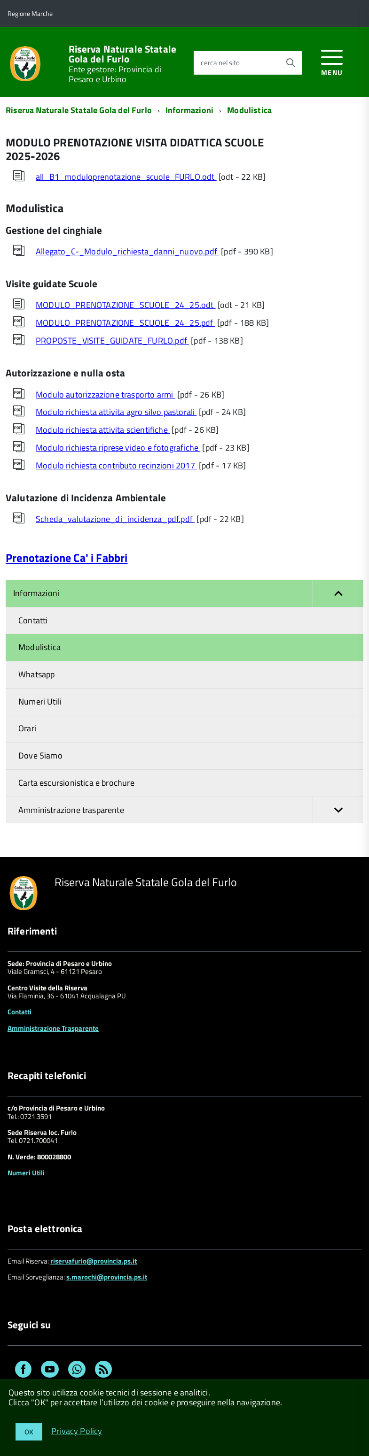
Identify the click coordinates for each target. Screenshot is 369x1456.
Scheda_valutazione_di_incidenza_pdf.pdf (115, 519)
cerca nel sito (220, 63)
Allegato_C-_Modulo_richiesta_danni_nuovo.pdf (127, 251)
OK (28, 1431)
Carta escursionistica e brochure (76, 782)
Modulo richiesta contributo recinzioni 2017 (116, 465)
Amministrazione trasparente (190, 810)
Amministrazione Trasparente (53, 1028)
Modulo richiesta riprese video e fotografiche (118, 447)
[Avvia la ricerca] (290, 63)
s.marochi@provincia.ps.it (106, 1277)
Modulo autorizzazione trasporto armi (105, 394)
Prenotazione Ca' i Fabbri (67, 557)
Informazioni (189, 110)
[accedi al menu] (332, 61)
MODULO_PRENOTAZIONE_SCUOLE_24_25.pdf (125, 322)
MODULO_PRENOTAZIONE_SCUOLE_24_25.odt (126, 305)
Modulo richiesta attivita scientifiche (103, 429)
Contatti (32, 620)
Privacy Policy (76, 1430)
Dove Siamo (40, 755)
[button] (338, 593)
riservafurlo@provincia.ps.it (93, 1261)
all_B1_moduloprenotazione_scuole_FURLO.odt (126, 176)
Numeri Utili (40, 701)
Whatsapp (36, 674)
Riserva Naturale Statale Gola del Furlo (123, 54)
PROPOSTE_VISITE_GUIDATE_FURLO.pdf (112, 340)
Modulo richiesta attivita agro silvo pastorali (116, 412)
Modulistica (249, 110)
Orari (27, 728)
